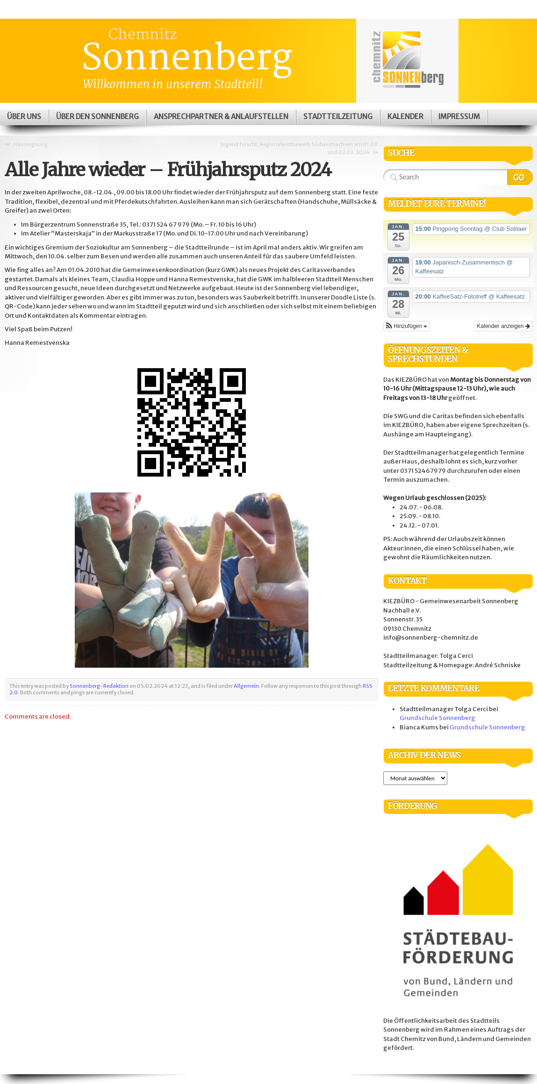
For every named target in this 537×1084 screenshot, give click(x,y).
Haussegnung (31, 144)
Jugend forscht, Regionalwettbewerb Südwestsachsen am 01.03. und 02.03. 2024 (300, 148)
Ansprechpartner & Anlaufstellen (221, 116)
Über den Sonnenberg (97, 116)
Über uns (24, 116)
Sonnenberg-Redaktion (99, 686)
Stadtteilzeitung (337, 116)
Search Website (520, 177)
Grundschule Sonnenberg (437, 718)
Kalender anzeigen (503, 326)
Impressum (459, 116)
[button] (407, 326)
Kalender (405, 116)
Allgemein (246, 686)
